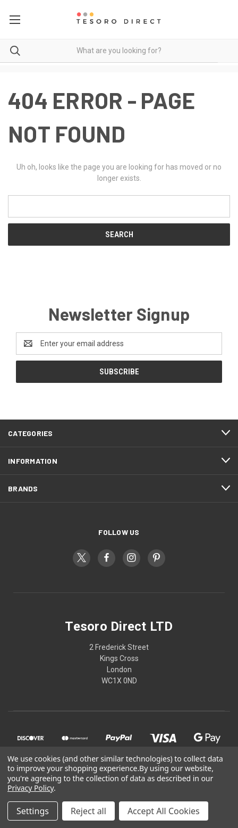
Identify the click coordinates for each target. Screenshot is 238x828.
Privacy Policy (30, 788)
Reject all (88, 811)
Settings (32, 811)
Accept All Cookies (164, 811)
